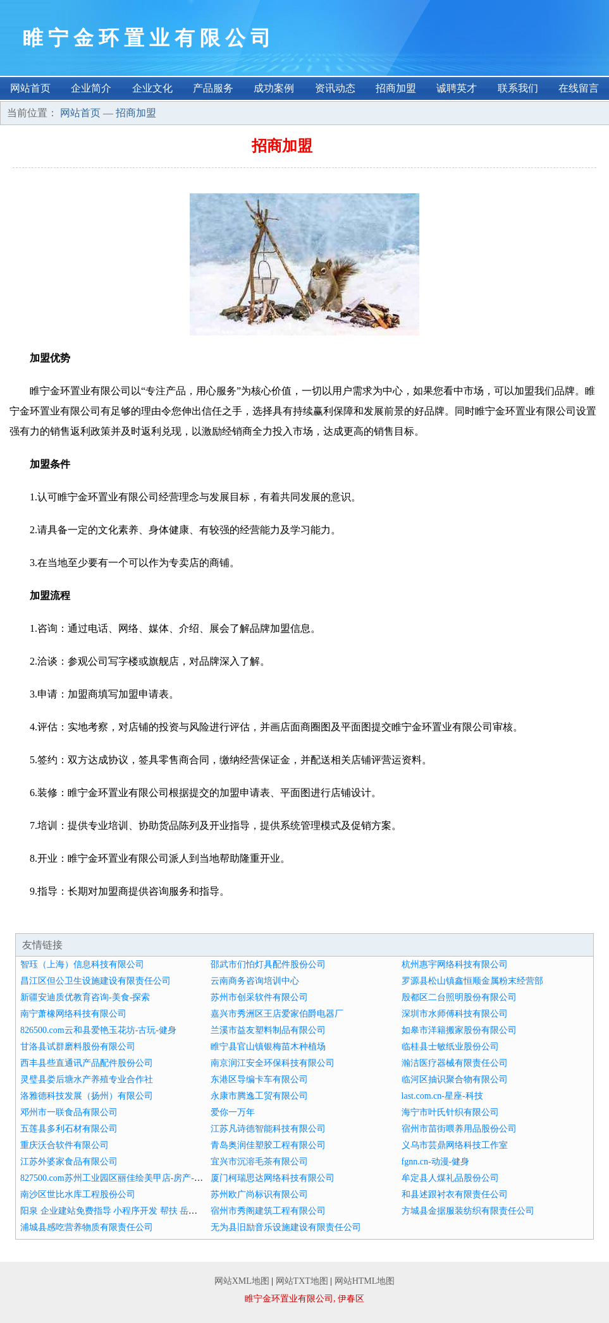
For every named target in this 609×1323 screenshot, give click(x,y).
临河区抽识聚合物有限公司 (455, 1079)
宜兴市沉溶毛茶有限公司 (259, 1161)
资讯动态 (335, 88)
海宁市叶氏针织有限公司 (450, 1112)
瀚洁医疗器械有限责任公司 (455, 1063)
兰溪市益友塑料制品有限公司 (268, 1030)
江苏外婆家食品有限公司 (69, 1161)
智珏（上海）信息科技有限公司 (82, 964)
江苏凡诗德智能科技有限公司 (268, 1128)
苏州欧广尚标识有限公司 (259, 1194)
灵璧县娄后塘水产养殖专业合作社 (86, 1079)
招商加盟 (396, 88)
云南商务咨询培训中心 (255, 981)
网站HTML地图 (365, 1281)
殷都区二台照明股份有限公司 (459, 997)
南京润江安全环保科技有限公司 (273, 1063)
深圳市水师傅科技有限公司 (455, 1013)
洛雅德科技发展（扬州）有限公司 (86, 1096)
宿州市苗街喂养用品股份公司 (459, 1128)
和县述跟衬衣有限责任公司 (455, 1194)
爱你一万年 (233, 1112)
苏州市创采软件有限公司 (259, 997)
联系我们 (518, 88)
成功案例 (274, 88)
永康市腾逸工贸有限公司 (259, 1096)
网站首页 (30, 88)
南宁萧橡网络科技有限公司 (73, 1013)
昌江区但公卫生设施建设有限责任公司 (95, 981)
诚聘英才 (456, 88)
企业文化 (152, 88)
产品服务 (213, 88)
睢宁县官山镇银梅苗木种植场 (268, 1046)
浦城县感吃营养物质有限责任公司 (86, 1227)
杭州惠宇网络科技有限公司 (455, 964)
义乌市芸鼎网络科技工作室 (455, 1145)
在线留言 (578, 88)
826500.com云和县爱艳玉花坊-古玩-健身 (98, 1030)
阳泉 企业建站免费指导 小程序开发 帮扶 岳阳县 (113, 1211)
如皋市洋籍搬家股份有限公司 (459, 1030)
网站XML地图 (241, 1281)
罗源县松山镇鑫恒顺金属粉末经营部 (472, 981)
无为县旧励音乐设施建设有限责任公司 (286, 1227)
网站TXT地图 (302, 1281)
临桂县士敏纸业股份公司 (450, 1046)
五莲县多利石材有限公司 (69, 1128)
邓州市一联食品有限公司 (69, 1112)
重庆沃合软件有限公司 (64, 1145)
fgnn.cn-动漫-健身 (436, 1161)
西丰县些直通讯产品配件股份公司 (86, 1063)
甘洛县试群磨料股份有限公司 (77, 1046)
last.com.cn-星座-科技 (442, 1096)
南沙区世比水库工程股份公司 (77, 1194)
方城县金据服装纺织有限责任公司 (468, 1211)
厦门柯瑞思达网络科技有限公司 (273, 1178)
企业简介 (91, 88)
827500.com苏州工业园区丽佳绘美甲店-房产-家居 (116, 1178)
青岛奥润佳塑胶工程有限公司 (268, 1145)
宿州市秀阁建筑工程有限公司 (268, 1211)
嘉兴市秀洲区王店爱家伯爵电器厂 (277, 1013)
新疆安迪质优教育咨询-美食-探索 (85, 997)
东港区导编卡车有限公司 (259, 1079)
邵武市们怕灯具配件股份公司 (268, 964)
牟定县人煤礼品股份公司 (450, 1178)
